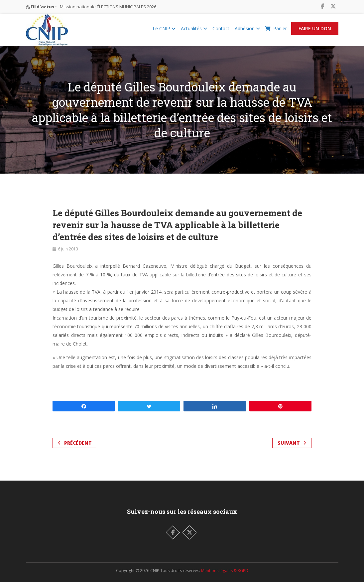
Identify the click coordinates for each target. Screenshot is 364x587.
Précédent (75, 448)
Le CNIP (164, 31)
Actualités (194, 31)
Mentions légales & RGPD (224, 575)
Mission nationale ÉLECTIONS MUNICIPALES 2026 (108, 7)
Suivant (292, 448)
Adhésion (247, 31)
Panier (276, 31)
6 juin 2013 (68, 254)
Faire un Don (315, 31)
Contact (220, 31)
